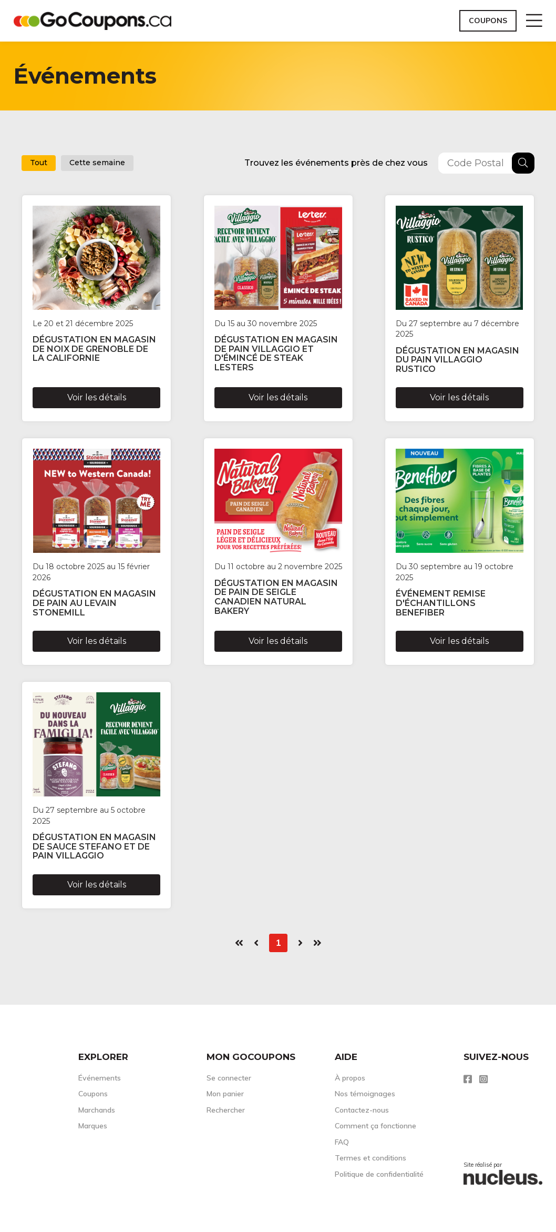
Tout (38, 162)
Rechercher (226, 1110)
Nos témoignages (365, 1093)
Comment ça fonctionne (375, 1125)
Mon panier (225, 1093)
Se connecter (229, 1078)
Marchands (96, 1110)
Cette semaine (97, 162)
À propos (350, 1078)
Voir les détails (96, 397)
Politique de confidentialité (379, 1174)
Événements (99, 1078)
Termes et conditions (370, 1158)
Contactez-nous (362, 1110)
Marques (92, 1125)
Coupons (488, 20)
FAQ (342, 1142)
